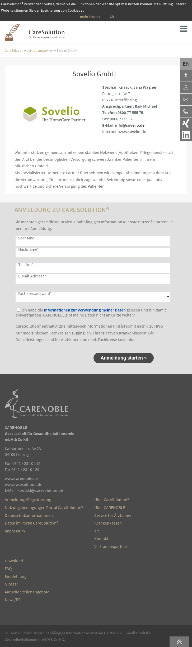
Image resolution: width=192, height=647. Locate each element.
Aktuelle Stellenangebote (27, 591)
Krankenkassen (108, 523)
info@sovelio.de (129, 125)
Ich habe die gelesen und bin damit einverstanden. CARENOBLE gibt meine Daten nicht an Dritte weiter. (91, 312)
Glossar (11, 584)
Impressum (15, 530)
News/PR (13, 599)
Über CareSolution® (111, 499)
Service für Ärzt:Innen (113, 515)
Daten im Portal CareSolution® (31, 523)
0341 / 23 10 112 (26, 463)
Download (14, 560)
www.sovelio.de (132, 131)
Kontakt (101, 538)
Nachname (28, 249)
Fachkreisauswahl (35, 293)
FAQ (8, 568)
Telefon (25, 264)
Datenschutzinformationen (29, 515)
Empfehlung (15, 576)
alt (96, 530)
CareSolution (14, 50)
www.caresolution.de (23, 484)
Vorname (27, 237)
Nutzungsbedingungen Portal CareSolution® (44, 507)
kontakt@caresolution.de (40, 490)
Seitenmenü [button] (185, 30)
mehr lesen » (90, 17)
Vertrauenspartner (40, 50)
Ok (112, 17)
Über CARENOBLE (109, 507)
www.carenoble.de (21, 478)
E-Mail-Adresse (32, 275)
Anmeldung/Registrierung (28, 499)
